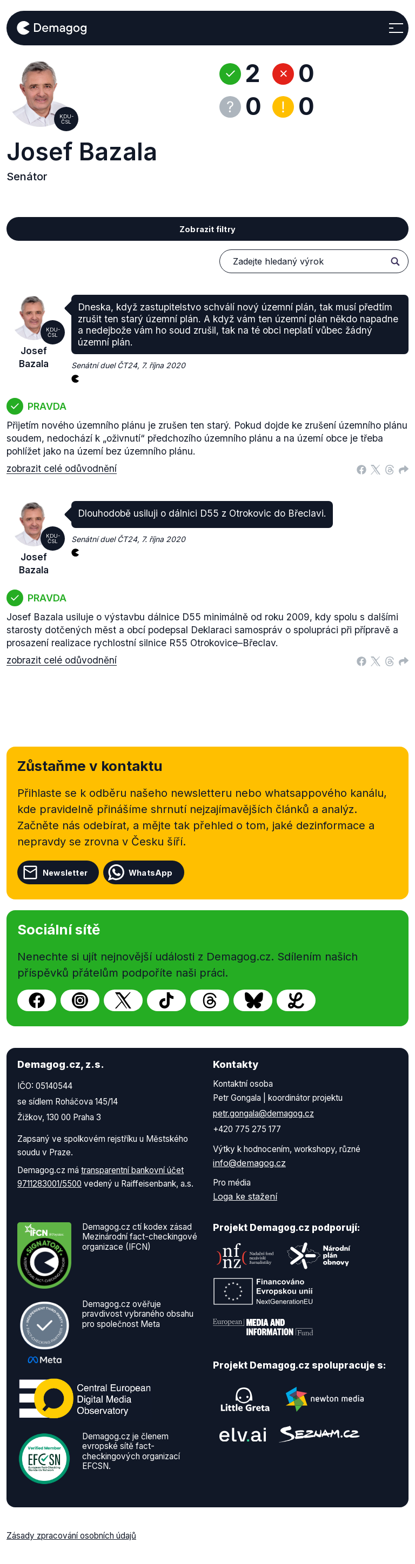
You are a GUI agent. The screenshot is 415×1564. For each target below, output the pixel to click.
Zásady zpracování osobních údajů (71, 1536)
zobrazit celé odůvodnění (61, 468)
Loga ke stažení (245, 1196)
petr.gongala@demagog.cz (263, 1113)
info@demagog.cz (249, 1162)
